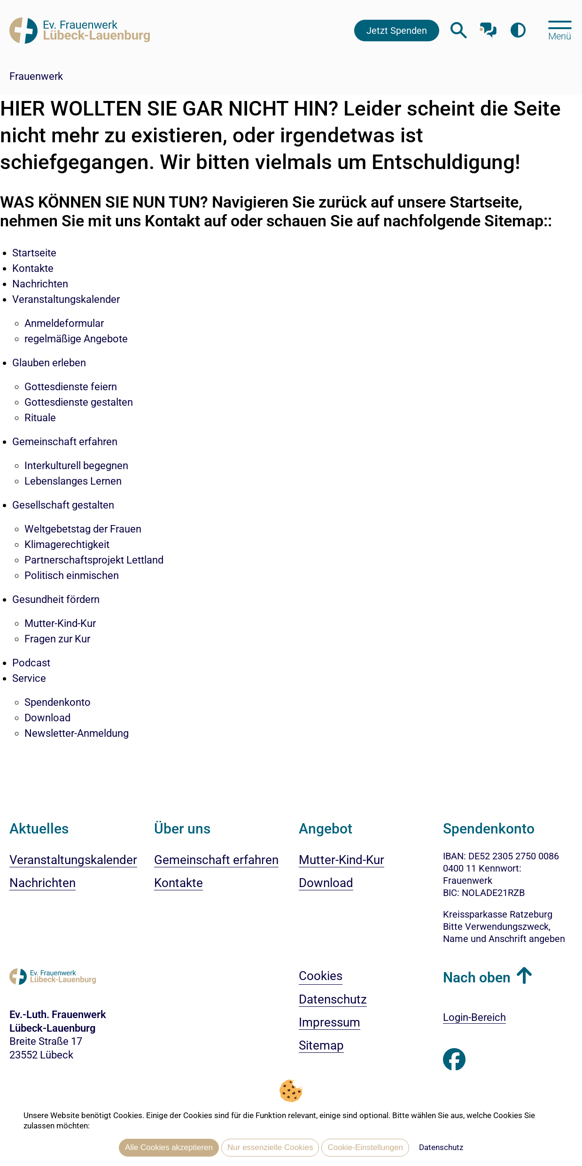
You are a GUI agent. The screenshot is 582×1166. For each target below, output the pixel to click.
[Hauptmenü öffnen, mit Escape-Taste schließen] (560, 29)
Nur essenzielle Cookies (270, 1147)
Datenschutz (441, 1147)
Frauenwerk (36, 76)
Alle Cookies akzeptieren (169, 1147)
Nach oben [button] (477, 977)
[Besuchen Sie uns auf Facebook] (454, 1060)
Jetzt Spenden (396, 30)
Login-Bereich (474, 1017)
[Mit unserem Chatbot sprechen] (488, 27)
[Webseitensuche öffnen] (459, 30)
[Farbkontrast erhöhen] (518, 30)
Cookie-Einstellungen (365, 1147)
